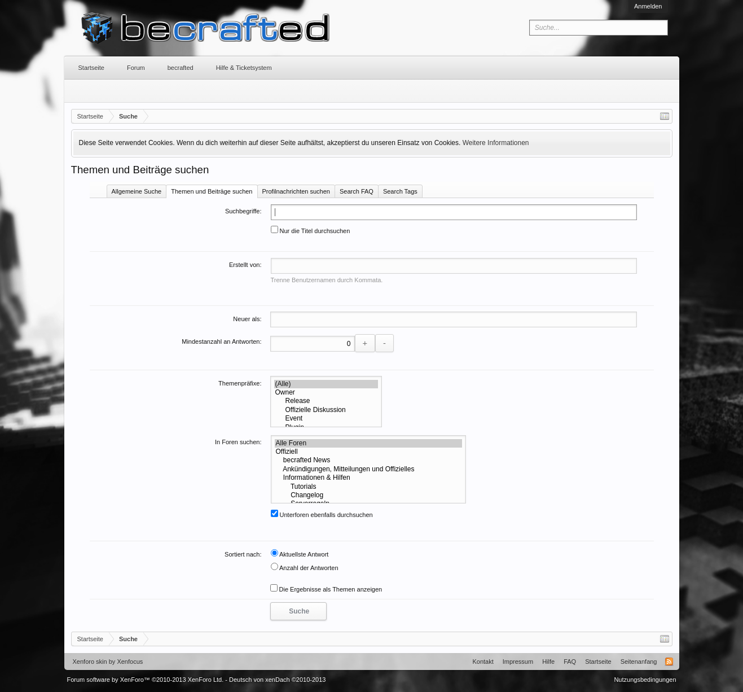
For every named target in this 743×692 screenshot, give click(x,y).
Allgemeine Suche (137, 191)
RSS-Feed (669, 661)
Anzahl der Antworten (304, 567)
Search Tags (400, 191)
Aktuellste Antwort (300, 554)
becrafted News (369, 460)
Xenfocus (130, 661)
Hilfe (548, 661)
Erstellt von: (245, 264)
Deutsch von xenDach (277, 679)
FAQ (570, 661)
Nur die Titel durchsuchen (310, 230)
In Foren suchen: (238, 442)
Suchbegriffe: (243, 211)
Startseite (91, 67)
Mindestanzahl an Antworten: (221, 341)
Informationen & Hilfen (369, 478)
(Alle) (326, 384)
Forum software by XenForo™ (145, 679)
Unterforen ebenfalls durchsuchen (322, 514)
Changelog (369, 495)
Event (326, 418)
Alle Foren (369, 443)
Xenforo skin (90, 661)
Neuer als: (247, 319)
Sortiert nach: (243, 554)
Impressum (518, 661)
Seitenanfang (639, 661)
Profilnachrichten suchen (296, 191)
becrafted (181, 67)
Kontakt (482, 661)
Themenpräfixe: (239, 383)
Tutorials (369, 487)
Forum (136, 67)
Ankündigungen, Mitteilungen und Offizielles (369, 469)
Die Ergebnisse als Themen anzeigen (326, 589)
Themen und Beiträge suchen (211, 191)
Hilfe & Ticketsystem (244, 67)
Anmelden (648, 6)
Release (326, 401)
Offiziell (369, 452)
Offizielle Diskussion (326, 410)
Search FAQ (356, 191)
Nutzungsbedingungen (645, 679)
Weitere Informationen (496, 143)
